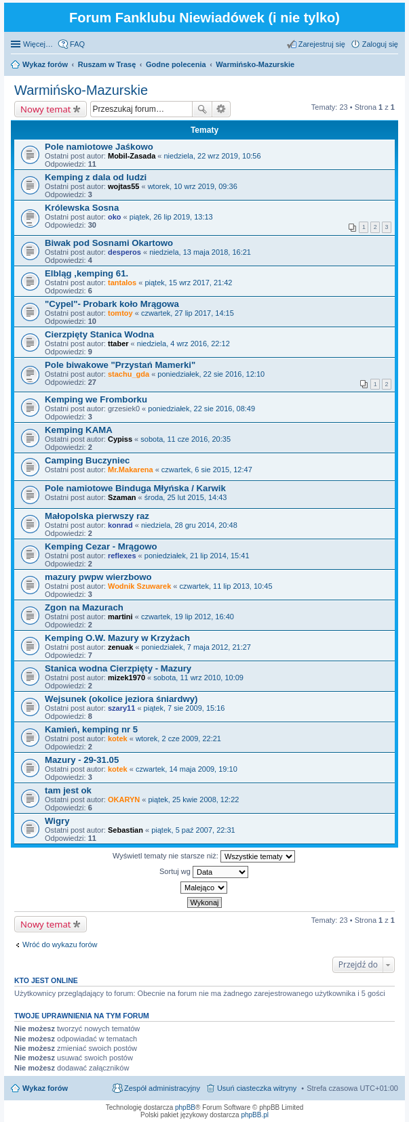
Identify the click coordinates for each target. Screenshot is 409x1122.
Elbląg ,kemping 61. (86, 273)
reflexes (122, 556)
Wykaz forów (45, 1088)
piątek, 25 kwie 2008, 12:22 (193, 799)
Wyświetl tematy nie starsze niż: (204, 856)
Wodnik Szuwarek (139, 586)
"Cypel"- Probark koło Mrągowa (112, 304)
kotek (118, 738)
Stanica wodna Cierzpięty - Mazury (118, 668)
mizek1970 (126, 677)
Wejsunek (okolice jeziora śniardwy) (121, 699)
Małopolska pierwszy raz (97, 516)
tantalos (122, 282)
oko (114, 217)
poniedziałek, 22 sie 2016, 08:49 (201, 408)
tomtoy (120, 313)
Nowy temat (45, 109)
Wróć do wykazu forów (59, 944)
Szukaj (202, 109)
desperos (124, 252)
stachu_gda (128, 374)
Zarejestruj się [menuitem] (321, 44)
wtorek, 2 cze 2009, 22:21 (178, 738)
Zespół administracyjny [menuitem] (162, 1088)
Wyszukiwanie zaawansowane (221, 109)
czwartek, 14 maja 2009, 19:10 (186, 769)
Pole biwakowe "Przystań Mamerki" (120, 365)
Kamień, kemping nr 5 (91, 729)
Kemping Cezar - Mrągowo (101, 546)
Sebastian (125, 830)
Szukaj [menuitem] (393, 65)
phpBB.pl (255, 1115)
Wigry (57, 821)
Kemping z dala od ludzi (96, 177)
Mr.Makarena (130, 469)
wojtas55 (123, 186)
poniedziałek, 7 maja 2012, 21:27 (196, 647)
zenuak (120, 647)
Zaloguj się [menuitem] (380, 44)
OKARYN (124, 799)
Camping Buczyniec (87, 460)
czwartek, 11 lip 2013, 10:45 (226, 586)
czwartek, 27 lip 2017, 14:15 (187, 313)
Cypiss (120, 439)
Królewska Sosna (82, 208)
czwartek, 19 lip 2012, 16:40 (187, 616)
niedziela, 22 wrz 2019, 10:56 (212, 156)
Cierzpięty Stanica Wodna (99, 334)
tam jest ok (68, 790)
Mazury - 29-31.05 (82, 760)
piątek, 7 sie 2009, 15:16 (184, 708)
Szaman (122, 497)
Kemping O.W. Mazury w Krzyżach (117, 638)
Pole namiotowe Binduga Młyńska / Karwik (135, 488)
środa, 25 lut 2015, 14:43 (185, 497)
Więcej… (38, 44)
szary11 (121, 708)
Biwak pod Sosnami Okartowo (109, 243)
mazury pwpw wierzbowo (98, 577)
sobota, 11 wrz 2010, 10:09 (198, 677)
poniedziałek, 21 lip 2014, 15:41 (197, 556)
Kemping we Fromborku (96, 399)
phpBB (185, 1107)
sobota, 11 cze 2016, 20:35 (185, 439)
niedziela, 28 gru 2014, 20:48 (189, 525)
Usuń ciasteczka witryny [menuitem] (256, 1088)
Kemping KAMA (79, 430)
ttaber (118, 343)
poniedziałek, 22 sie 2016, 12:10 (211, 374)
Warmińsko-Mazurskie (81, 90)
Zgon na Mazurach (84, 607)
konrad (120, 525)
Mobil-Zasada (131, 156)
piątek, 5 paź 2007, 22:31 (193, 830)
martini (120, 616)
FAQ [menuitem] (77, 44)
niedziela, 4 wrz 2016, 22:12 (183, 343)
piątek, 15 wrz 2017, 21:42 (188, 282)
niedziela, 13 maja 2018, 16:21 (200, 252)
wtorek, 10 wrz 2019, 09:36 (192, 186)
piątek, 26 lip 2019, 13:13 (171, 217)
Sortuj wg (203, 872)
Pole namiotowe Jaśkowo (99, 147)
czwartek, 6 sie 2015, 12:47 (206, 469)
